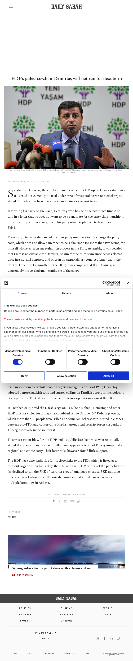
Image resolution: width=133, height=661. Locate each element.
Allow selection (66, 375)
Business (25, 614)
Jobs (15, 653)
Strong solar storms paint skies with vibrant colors (51, 568)
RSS (87, 653)
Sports (25, 620)
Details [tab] (66, 293)
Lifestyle (66, 614)
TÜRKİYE (66, 608)
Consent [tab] (23, 293)
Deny (24, 375)
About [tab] (110, 293)
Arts (108, 614)
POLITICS (25, 608)
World (108, 608)
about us (49, 653)
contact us (69, 653)
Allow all (108, 375)
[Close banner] (128, 283)
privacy (31, 653)
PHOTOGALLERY (25, 575)
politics (12, 517)
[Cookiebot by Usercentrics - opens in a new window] (105, 283)
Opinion (66, 620)
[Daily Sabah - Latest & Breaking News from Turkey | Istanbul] (66, 7)
